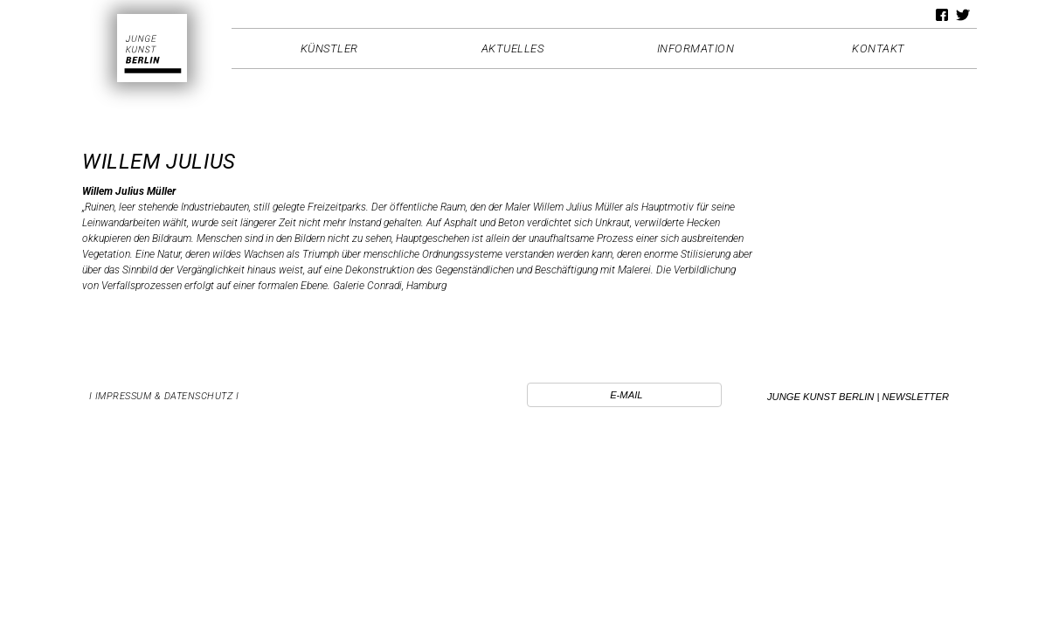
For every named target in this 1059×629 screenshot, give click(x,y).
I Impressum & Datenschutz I (164, 396)
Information (696, 48)
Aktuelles (512, 48)
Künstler (329, 48)
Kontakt (878, 48)
